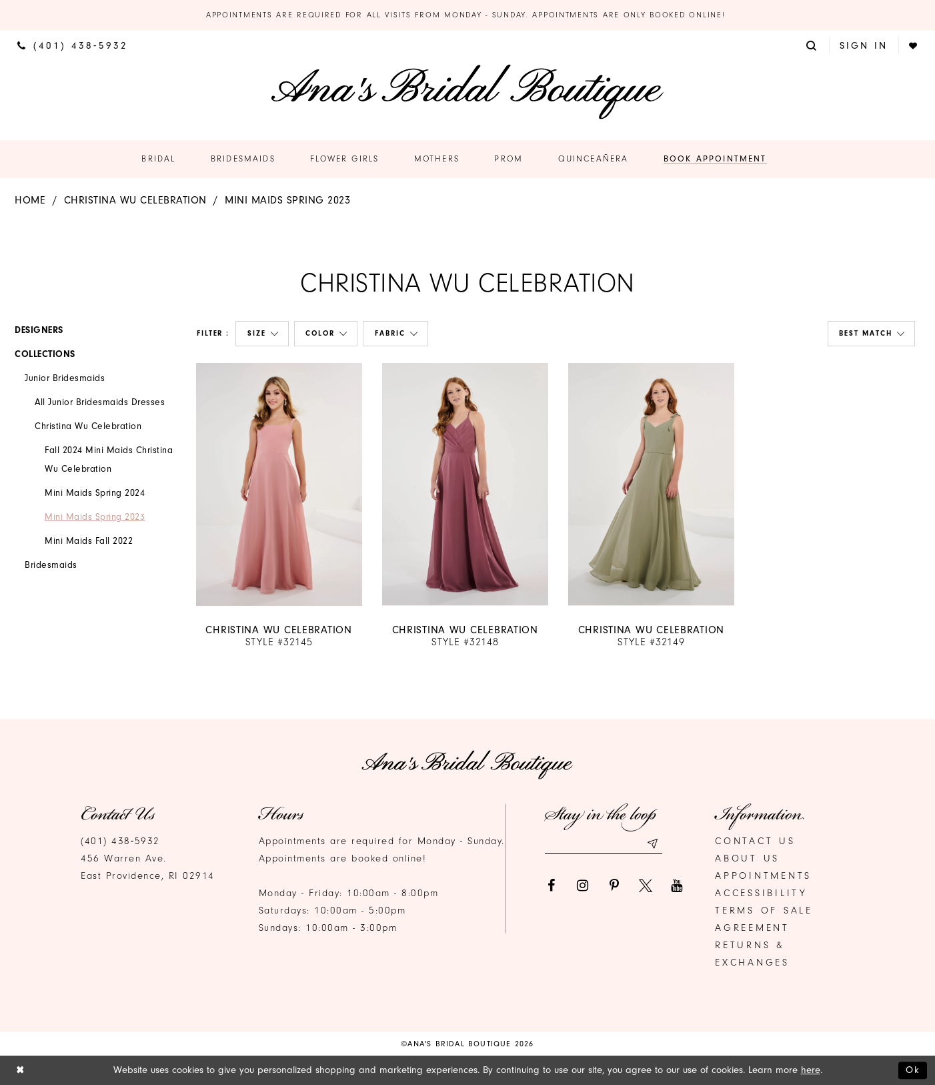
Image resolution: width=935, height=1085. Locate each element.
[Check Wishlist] (914, 46)
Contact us (755, 841)
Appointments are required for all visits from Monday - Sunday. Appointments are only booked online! (467, 14)
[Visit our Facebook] (551, 885)
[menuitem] (73, 45)
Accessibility (761, 893)
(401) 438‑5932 (120, 841)
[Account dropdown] (863, 45)
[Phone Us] (73, 45)
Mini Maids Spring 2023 (287, 200)
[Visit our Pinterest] (614, 885)
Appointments (763, 875)
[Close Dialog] (20, 1070)
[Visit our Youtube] (677, 885)
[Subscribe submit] (652, 843)
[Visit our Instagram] (583, 885)
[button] (812, 45)
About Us (747, 858)
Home (30, 200)
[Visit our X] (645, 885)
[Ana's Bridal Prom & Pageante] (467, 91)
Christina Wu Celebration (135, 200)
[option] (279, 506)
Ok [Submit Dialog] (913, 1070)
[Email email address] (603, 843)
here (810, 1070)
